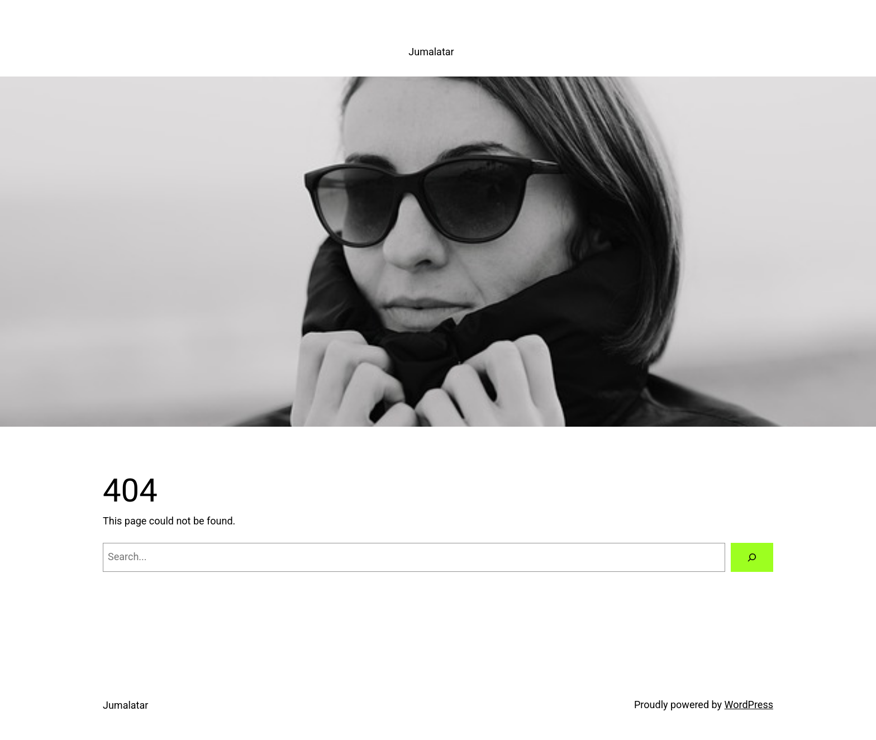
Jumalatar (431, 52)
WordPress (749, 704)
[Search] (752, 557)
